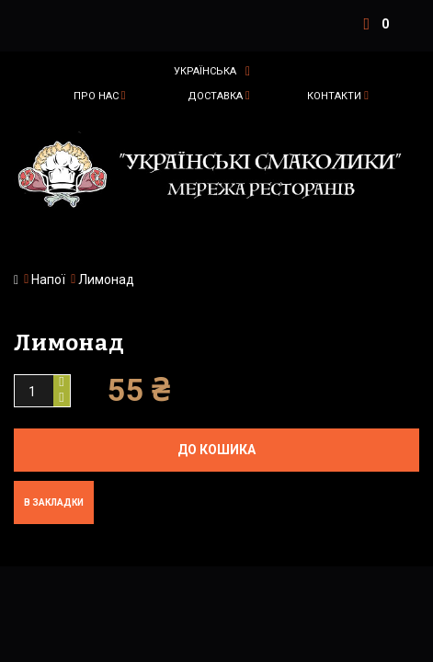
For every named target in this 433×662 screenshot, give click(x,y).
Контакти (334, 96)
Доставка (215, 96)
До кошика (216, 449)
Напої (48, 279)
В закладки (54, 502)
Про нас (96, 96)
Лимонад (106, 279)
